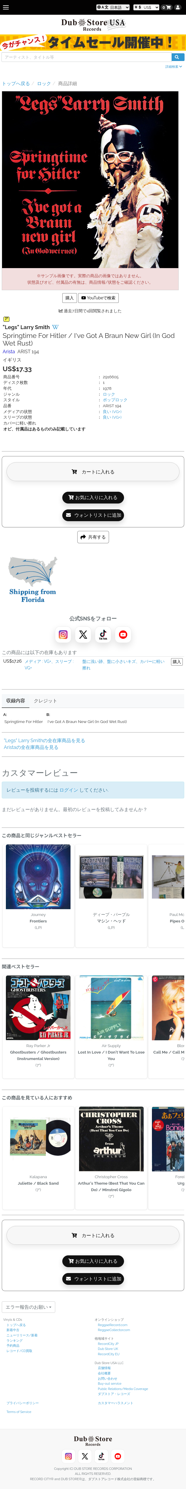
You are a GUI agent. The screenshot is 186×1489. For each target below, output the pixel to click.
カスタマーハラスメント (115, 1403)
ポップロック (115, 399)
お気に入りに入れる (92, 497)
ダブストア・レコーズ (114, 1394)
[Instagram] (63, 634)
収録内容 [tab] (15, 701)
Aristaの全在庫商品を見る (31, 747)
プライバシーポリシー (22, 1403)
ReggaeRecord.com (113, 1325)
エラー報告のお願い (28, 1307)
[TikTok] (103, 634)
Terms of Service (18, 1412)
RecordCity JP (108, 1344)
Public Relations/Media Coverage (123, 1389)
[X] (83, 634)
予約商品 (12, 1346)
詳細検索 (173, 67)
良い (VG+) (112, 411)
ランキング (14, 1341)
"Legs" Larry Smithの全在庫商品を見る (44, 740)
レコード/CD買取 (19, 1351)
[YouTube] (123, 634)
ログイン (68, 790)
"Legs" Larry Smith (26, 327)
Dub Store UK (108, 1349)
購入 (70, 298)
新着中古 (12, 1330)
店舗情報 (104, 1368)
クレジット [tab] (45, 701)
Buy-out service (109, 1384)
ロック (109, 394)
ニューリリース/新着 (22, 1335)
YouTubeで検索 (98, 298)
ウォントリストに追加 (93, 515)
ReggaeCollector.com (114, 1330)
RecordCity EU (109, 1354)
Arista (9, 351)
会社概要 (104, 1373)
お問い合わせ (107, 1379)
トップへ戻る (16, 1325)
